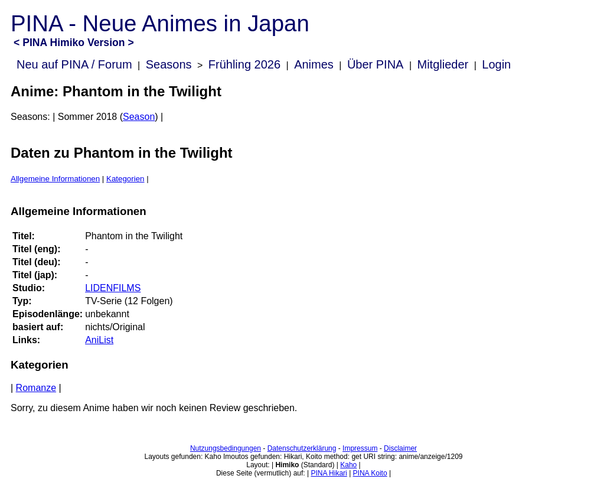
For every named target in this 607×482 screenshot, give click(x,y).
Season (139, 117)
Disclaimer (400, 448)
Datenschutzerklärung (302, 448)
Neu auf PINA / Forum (74, 64)
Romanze (36, 388)
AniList (99, 340)
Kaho (348, 465)
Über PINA (375, 64)
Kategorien (125, 178)
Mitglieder (443, 64)
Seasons (169, 64)
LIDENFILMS (113, 288)
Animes (314, 64)
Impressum (359, 448)
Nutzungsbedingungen (225, 448)
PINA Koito (370, 473)
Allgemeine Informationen (55, 178)
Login (496, 64)
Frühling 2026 (244, 64)
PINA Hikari (329, 473)
